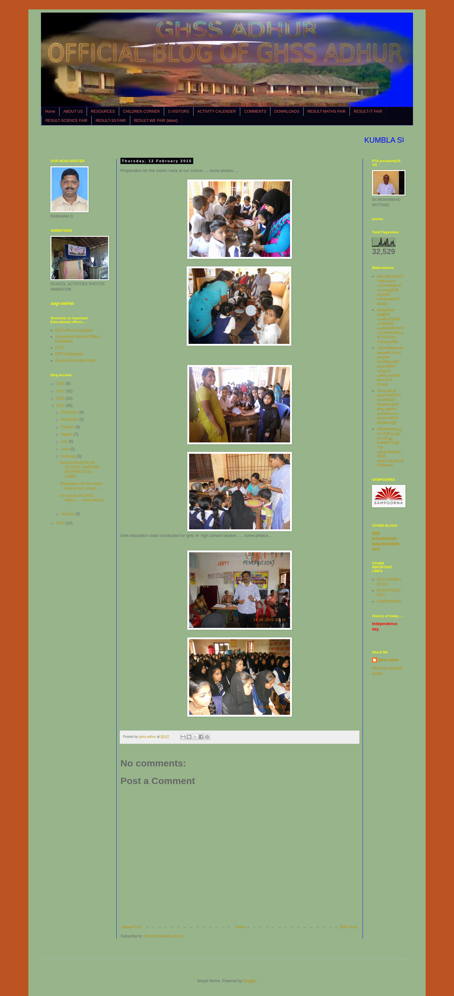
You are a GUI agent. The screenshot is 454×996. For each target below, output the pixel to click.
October (68, 427)
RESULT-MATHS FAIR (326, 111)
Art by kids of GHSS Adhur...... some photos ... (81, 500)
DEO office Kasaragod (74, 330)
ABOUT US (73, 111)
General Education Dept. (75, 360)
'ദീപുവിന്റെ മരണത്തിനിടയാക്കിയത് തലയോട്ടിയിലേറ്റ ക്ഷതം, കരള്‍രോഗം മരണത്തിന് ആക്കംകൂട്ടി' (389, 407)
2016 (61, 398)
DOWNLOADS (286, 111)
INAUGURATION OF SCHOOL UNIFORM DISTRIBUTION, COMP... (79, 470)
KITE (59, 347)
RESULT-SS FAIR (111, 120)
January (68, 514)
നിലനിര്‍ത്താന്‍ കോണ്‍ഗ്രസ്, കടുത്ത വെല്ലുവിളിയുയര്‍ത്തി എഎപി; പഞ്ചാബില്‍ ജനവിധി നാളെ (390, 366)
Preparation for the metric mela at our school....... (81, 485)
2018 (61, 383)
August (67, 434)
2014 (61, 523)
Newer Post (132, 927)
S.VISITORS (178, 111)
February (69, 456)
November (70, 419)
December (70, 412)
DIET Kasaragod (69, 354)
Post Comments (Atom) (163, 936)
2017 (61, 391)
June (65, 449)
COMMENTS (255, 111)
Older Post (348, 927)
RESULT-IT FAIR (368, 111)
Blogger (249, 981)
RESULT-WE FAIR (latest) (156, 120)
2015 (61, 405)
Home (50, 111)
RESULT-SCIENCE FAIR (66, 120)
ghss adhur (388, 660)
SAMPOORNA (389, 601)
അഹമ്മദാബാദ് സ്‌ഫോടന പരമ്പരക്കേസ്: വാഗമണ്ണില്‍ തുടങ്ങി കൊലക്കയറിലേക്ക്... (390, 289)
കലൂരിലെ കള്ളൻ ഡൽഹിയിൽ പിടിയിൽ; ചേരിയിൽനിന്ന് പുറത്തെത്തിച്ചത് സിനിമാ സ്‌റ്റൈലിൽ (390, 326)
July (65, 441)
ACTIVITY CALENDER (216, 111)
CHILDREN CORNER (141, 111)
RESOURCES (103, 111)
